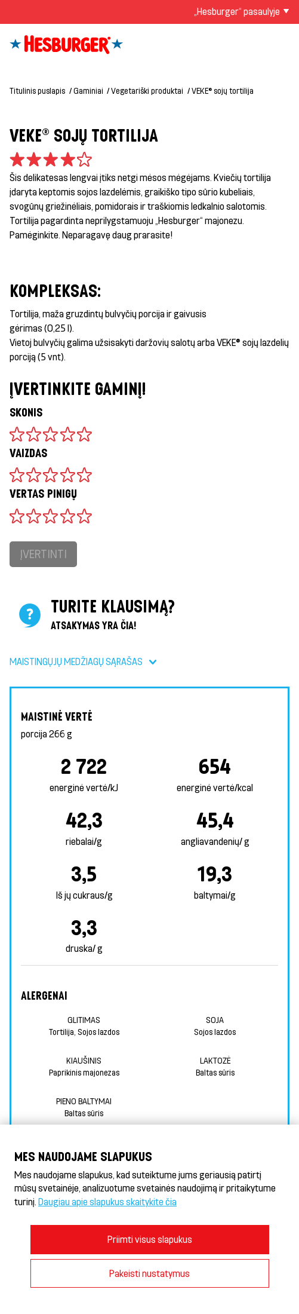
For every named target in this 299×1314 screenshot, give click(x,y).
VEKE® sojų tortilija (223, 90)
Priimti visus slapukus (149, 1239)
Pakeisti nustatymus (149, 1273)
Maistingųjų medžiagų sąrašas (76, 661)
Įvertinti (43, 553)
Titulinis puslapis (37, 90)
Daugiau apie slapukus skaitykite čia (107, 1201)
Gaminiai (88, 90)
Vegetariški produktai (147, 90)
